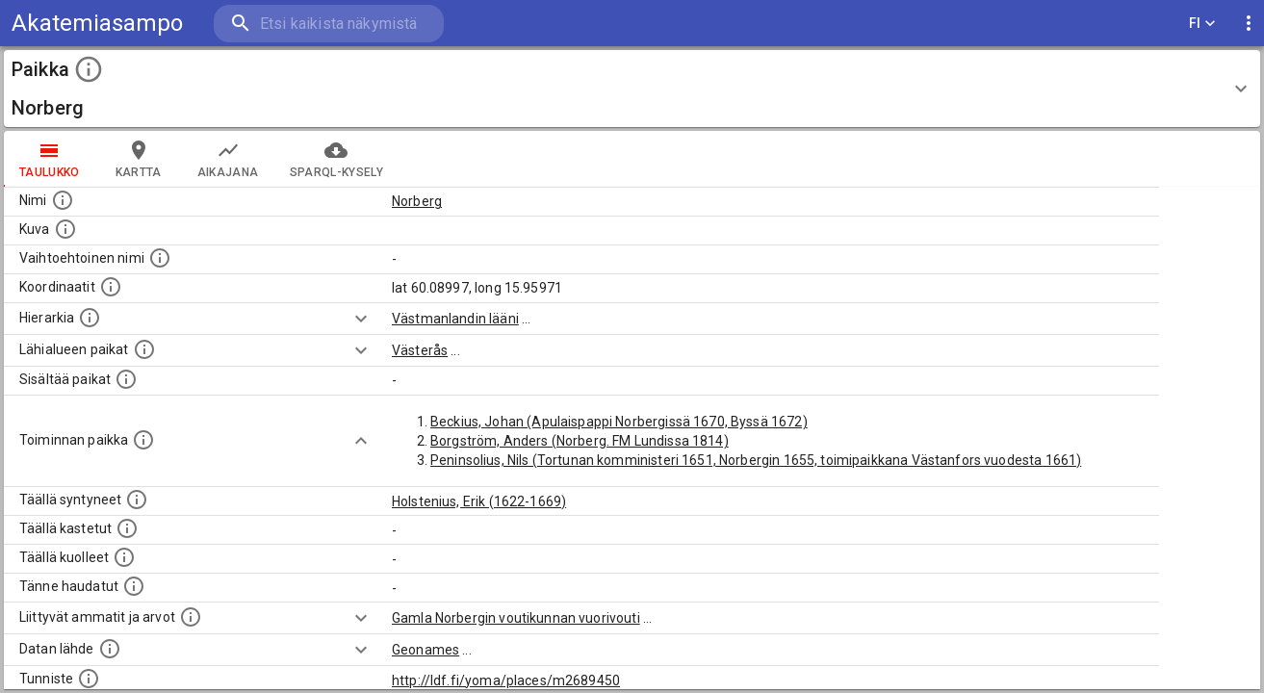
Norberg (417, 201)
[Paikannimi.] (62, 200)
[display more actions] (1248, 23)
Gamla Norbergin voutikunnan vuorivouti (516, 618)
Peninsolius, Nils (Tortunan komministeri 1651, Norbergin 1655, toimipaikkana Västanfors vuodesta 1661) (755, 460)
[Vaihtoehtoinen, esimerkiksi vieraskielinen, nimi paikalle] (159, 258)
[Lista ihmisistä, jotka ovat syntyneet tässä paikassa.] (136, 499)
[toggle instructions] (88, 69)
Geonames (425, 649)
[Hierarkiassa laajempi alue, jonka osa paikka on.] (89, 317)
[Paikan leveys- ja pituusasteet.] (110, 286)
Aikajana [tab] (228, 159)
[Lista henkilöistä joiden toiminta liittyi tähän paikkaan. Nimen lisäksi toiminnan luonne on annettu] (143, 439)
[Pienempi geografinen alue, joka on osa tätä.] (126, 379)
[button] (632, 88)
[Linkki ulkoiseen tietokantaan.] (109, 648)
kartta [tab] (138, 159)
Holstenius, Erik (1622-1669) (479, 501)
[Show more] (361, 318)
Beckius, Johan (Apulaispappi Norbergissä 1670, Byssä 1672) (619, 421)
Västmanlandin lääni (455, 318)
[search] (327, 23)
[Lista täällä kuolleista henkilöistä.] (124, 557)
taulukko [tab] (49, 159)
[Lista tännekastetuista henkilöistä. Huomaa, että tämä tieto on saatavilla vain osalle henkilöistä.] (133, 586)
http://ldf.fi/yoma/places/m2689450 (506, 680)
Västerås (420, 350)
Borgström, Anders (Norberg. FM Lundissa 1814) (579, 441)
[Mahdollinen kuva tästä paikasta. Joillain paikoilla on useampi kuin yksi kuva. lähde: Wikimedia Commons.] (65, 229)
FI (1202, 23)
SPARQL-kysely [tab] (336, 159)
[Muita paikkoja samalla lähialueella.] (144, 349)
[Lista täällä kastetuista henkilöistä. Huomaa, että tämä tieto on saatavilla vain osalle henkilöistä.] (127, 528)
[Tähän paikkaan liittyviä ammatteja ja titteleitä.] (190, 617)
